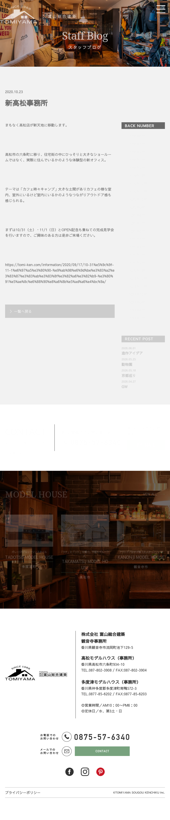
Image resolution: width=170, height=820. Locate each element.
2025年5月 (136, 239)
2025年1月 (136, 270)
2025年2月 (136, 262)
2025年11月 (137, 191)
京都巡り (129, 375)
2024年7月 (136, 318)
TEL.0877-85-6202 (96, 693)
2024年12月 (137, 278)
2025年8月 (136, 215)
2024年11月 (137, 286)
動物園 (127, 364)
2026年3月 (136, 159)
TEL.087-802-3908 (96, 670)
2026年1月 (136, 175)
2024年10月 (137, 294)
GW (124, 386)
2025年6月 (136, 231)
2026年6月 (136, 136)
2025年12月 (137, 183)
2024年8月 (136, 310)
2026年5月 (136, 144)
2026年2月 (136, 167)
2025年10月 (137, 199)
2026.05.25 (129, 359)
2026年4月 (136, 152)
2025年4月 (136, 247)
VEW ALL (150, 494)
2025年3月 (136, 254)
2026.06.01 (129, 348)
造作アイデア (132, 353)
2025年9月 (136, 207)
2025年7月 (136, 223)
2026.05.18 (129, 370)
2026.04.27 (129, 381)
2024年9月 (136, 302)
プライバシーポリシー (23, 792)
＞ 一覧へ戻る (21, 311)
